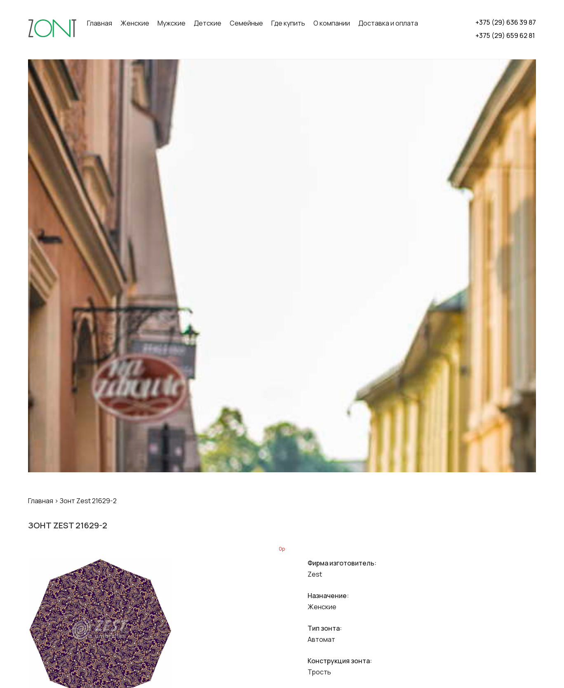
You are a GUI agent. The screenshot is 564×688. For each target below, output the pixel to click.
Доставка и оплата (388, 23)
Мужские (171, 23)
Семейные (246, 23)
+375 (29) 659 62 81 (505, 35)
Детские (207, 23)
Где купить (288, 23)
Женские (134, 23)
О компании (331, 23)
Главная (99, 23)
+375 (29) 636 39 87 (505, 22)
